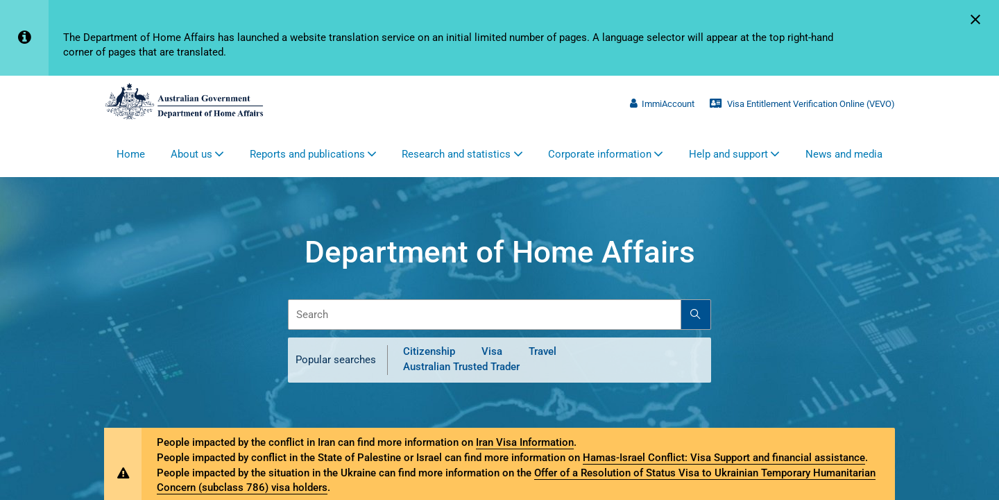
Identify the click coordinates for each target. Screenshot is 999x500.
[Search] (696, 314)
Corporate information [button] (599, 154)
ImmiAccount (662, 104)
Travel (542, 352)
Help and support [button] (728, 154)
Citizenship (429, 352)
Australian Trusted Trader (461, 366)
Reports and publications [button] (307, 154)
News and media (843, 154)
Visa (491, 352)
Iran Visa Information (525, 442)
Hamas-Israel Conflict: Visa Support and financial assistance (724, 457)
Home (131, 154)
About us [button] (191, 154)
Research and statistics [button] (456, 154)
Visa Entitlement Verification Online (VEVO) (802, 104)
